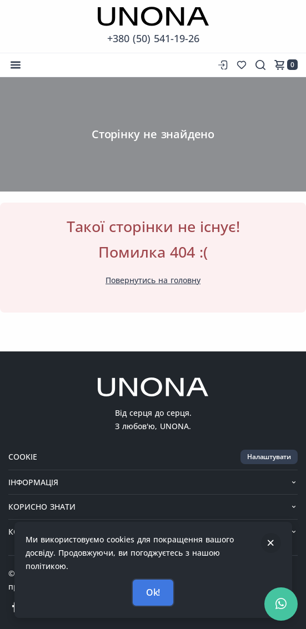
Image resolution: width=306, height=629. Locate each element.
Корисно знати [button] (153, 506)
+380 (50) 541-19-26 (153, 38)
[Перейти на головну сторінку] (153, 16)
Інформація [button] (153, 482)
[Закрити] (271, 543)
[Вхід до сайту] (221, 65)
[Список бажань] (242, 65)
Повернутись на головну (153, 280)
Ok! (153, 592)
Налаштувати (269, 456)
